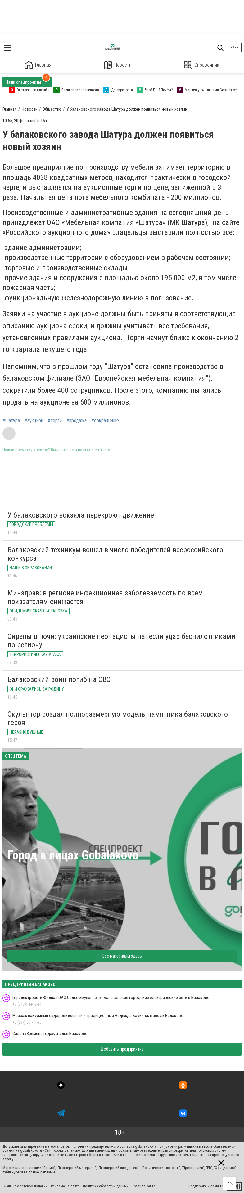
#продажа (76, 421)
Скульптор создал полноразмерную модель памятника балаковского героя (117, 718)
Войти (233, 47)
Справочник (201, 65)
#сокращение (105, 421)
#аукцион (34, 421)
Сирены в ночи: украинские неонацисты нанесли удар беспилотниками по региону (121, 640)
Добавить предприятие (122, 1049)
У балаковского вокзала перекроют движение (80, 515)
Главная (38, 65)
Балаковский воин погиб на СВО (59, 679)
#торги (55, 421)
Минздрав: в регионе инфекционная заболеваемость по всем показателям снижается (105, 597)
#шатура (11, 421)
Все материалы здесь (122, 955)
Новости (118, 65)
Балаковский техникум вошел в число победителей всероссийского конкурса (115, 554)
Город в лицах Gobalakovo (72, 855)
